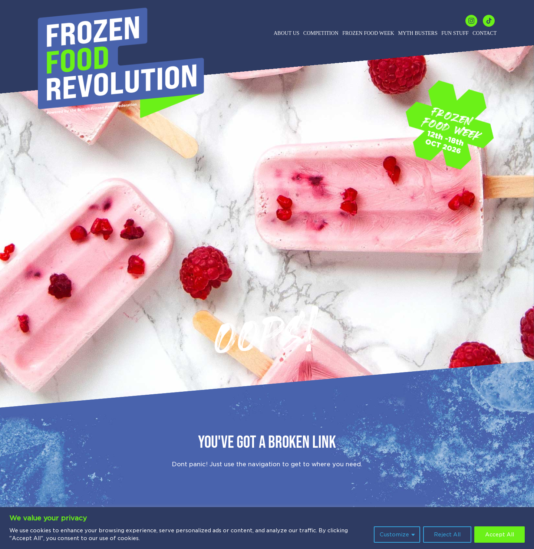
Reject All (447, 535)
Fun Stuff (455, 33)
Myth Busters (417, 33)
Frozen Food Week (368, 33)
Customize (394, 535)
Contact (484, 33)
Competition (321, 33)
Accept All (499, 535)
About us (286, 33)
